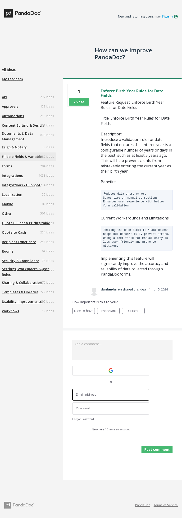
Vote (80, 102)
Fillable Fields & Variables (22, 156)
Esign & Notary (14, 147)
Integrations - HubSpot (21, 185)
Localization (12, 194)
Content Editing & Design (23, 125)
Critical (136, 311)
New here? (111, 429)
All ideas (9, 69)
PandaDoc (142, 505)
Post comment (157, 449)
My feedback (12, 79)
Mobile (7, 204)
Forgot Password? (83, 419)
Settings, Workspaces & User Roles (25, 272)
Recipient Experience (19, 242)
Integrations (12, 175)
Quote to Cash (14, 232)
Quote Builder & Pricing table (26, 223)
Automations (13, 116)
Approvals (10, 106)
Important (110, 311)
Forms (7, 166)
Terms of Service (166, 505)
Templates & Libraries (20, 292)
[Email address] (110, 395)
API (4, 97)
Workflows (10, 311)
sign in (167, 16)
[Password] (110, 408)
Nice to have (84, 311)
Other (7, 213)
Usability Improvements (22, 301)
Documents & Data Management (17, 136)
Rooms (7, 251)
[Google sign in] (110, 370)
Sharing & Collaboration (22, 282)
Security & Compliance (20, 261)
